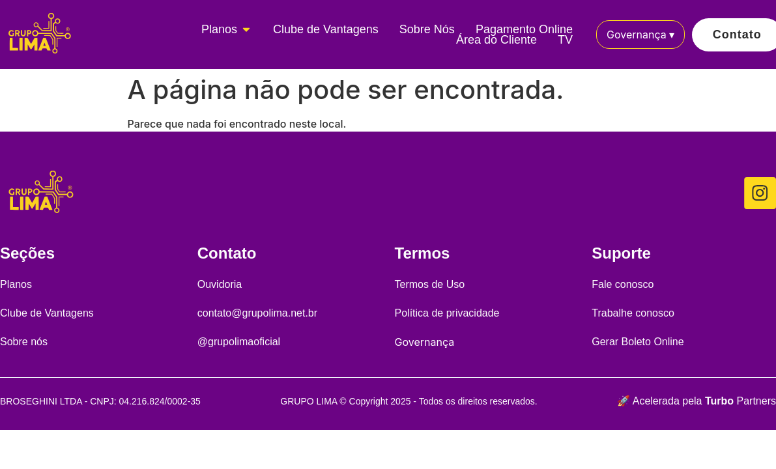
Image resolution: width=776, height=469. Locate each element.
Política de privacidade (447, 313)
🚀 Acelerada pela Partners (696, 400)
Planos (16, 284)
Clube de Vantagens (47, 313)
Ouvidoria (219, 284)
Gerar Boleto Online (637, 341)
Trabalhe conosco (633, 313)
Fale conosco (623, 284)
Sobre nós (24, 341)
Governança (640, 34)
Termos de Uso (430, 284)
